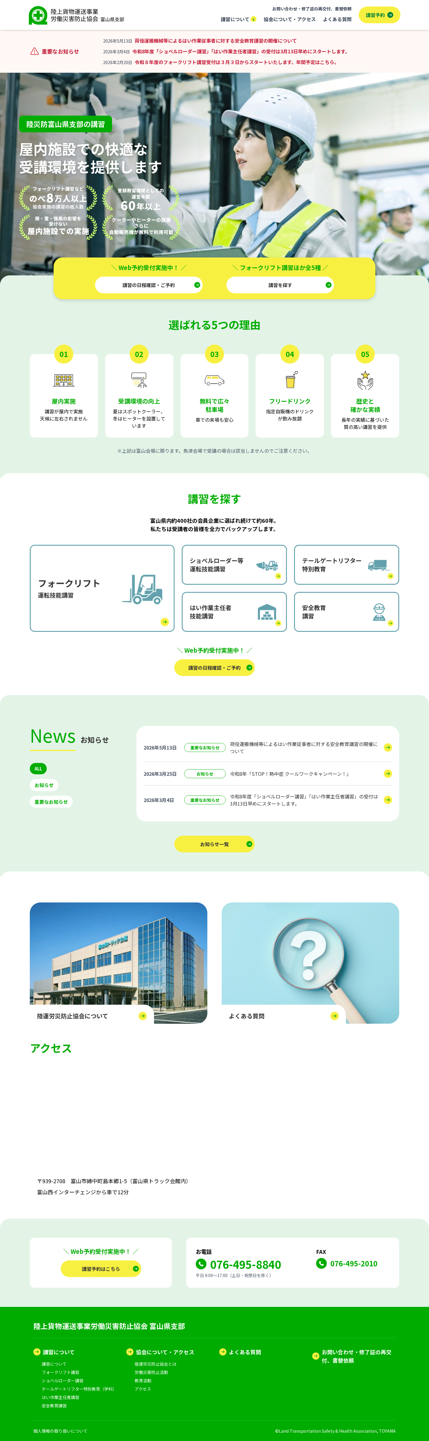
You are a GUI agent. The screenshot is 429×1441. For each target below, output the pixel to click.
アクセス (143, 1389)
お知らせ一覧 (214, 844)
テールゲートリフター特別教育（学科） (79, 1389)
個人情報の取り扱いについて (60, 1431)
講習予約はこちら (101, 1268)
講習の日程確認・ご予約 (148, 284)
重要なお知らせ (51, 802)
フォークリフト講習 (60, 1372)
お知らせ (44, 785)
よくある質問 (337, 19)
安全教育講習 (54, 1406)
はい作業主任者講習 (60, 1397)
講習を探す (280, 284)
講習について (239, 19)
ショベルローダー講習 (62, 1380)
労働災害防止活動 (151, 1372)
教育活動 (143, 1380)
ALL (39, 769)
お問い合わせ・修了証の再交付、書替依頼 (312, 9)
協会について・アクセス (290, 19)
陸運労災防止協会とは (155, 1364)
